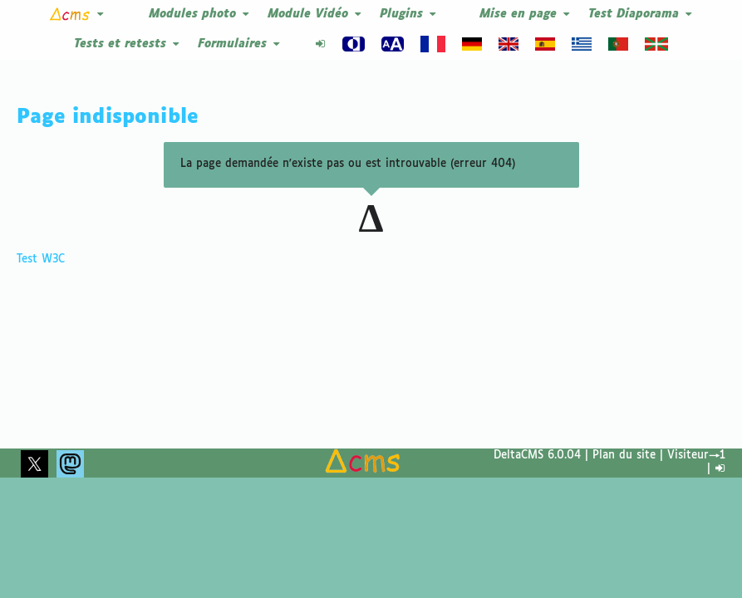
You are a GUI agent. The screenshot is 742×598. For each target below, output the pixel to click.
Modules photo (200, 14)
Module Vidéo (315, 14)
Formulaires (240, 44)
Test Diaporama (641, 14)
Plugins (409, 14)
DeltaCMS (518, 455)
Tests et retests (127, 44)
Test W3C (41, 229)
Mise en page (525, 14)
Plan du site (624, 455)
